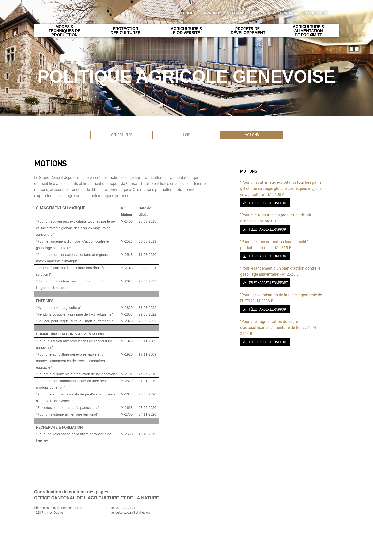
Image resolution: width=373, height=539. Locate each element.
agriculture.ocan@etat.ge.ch (130, 512)
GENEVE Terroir (278, 13)
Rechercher (319, 12)
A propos (212, 13)
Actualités (242, 13)
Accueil (185, 13)
